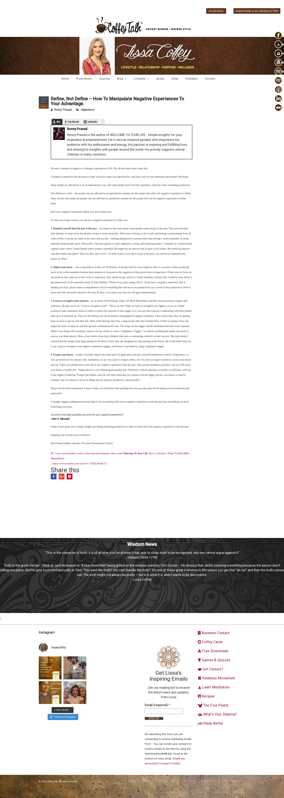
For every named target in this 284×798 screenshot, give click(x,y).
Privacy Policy (220, 792)
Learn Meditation (233, 781)
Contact (210, 78)
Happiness (88, 109)
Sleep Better (200, 792)
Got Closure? (210, 781)
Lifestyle (141, 79)
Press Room (84, 78)
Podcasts (192, 78)
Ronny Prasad (63, 109)
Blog (122, 79)
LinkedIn (92, 121)
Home (65, 78)
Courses (104, 78)
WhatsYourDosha (140, 781)
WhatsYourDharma (167, 781)
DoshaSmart (190, 781)
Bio (58, 121)
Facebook (73, 121)
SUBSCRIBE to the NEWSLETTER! (257, 10)
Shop (175, 78)
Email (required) (157, 705)
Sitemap (238, 792)
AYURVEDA (216, 10)
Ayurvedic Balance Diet (174, 792)
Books (160, 78)
